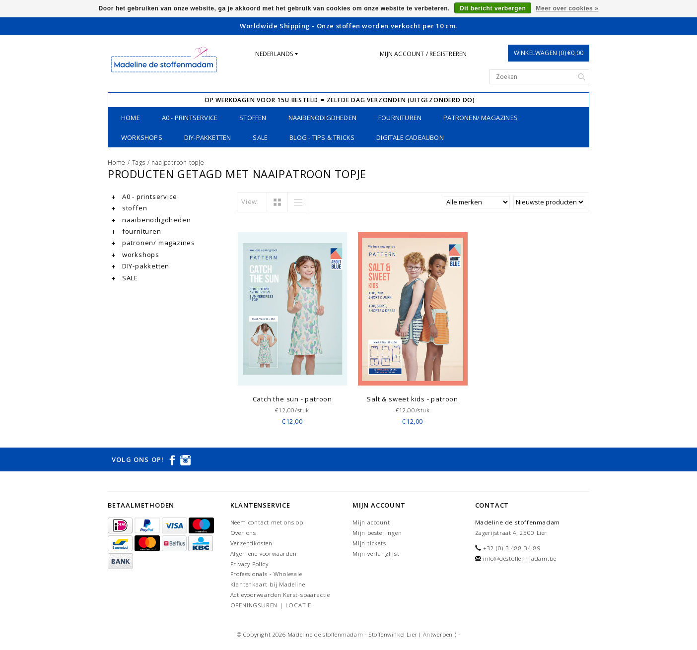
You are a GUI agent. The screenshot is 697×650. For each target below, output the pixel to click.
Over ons (243, 532)
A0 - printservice (189, 117)
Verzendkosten (251, 543)
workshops (141, 137)
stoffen (252, 117)
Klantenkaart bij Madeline (267, 584)
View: (250, 201)
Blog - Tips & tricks (321, 137)
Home (130, 117)
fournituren (399, 117)
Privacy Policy (249, 564)
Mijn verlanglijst (376, 553)
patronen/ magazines (480, 117)
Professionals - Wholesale (266, 574)
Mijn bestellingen (377, 532)
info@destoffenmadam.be (520, 558)
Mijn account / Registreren (423, 54)
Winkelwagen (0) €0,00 (548, 53)
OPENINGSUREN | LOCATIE (271, 605)
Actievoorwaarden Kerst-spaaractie (280, 594)
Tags (138, 162)
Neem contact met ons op (266, 522)
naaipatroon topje (178, 162)
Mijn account (371, 522)
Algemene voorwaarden (263, 553)
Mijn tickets (369, 543)
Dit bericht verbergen (493, 8)
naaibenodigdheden (322, 117)
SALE (260, 137)
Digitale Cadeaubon (410, 137)
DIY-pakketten (207, 137)
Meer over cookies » (567, 8)
